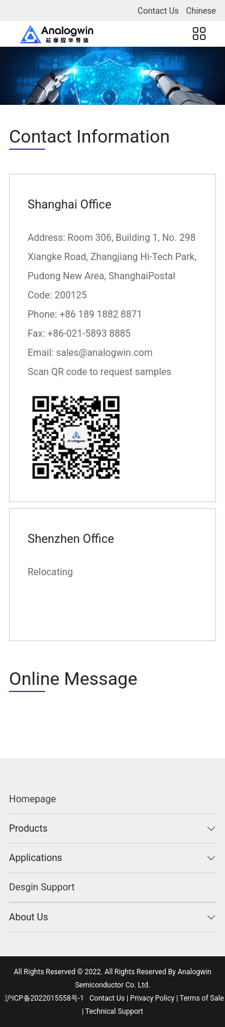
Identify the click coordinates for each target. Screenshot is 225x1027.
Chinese (201, 11)
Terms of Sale (201, 998)
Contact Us (158, 11)
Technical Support (114, 1011)
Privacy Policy (152, 998)
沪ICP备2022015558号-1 (44, 998)
